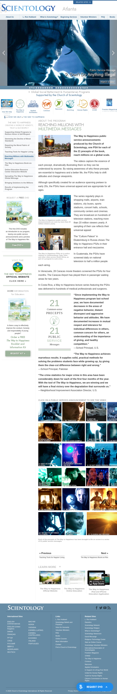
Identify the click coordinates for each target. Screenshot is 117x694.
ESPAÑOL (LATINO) (35, 630)
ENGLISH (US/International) (13, 623)
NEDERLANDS (12, 649)
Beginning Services (69, 17)
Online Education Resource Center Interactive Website (16, 171)
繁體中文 (10, 646)
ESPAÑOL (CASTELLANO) (34, 634)
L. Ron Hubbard (29, 17)
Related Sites (83, 2)
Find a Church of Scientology (66, 647)
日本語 (9, 641)
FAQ (103, 17)
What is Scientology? (49, 17)
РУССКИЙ (11, 644)
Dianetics (88, 622)
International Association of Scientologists (94, 649)
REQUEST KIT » (17, 353)
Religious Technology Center (95, 639)
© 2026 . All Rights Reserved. (29, 691)
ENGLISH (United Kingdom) (13, 628)
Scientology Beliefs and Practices (64, 623)
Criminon (46, 105)
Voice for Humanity (62, 627)
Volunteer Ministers (88, 17)
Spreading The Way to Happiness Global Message (19, 177)
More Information (62, 641)
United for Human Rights (94, 673)
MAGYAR (31, 622)
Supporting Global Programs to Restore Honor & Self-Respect (18, 133)
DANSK (10, 631)
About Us (10, 17)
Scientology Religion (92, 628)
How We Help (7, 112)
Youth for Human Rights (93, 676)
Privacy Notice (73, 691)
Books (112, 17)
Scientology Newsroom (93, 633)
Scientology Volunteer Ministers (96, 645)
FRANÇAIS (11, 634)
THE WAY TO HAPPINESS (34, 117)
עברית (10, 637)
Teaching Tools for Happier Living (19, 152)
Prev (33, 87)
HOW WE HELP (15, 117)
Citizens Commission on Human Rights (96, 679)
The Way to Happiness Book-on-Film (18, 164)
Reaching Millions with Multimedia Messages (19, 157)
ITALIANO (32, 641)
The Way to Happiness (20, 106)
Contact (58, 644)
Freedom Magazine (92, 653)
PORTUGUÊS (33, 644)
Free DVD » (17, 245)
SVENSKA (32, 627)
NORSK (31, 624)
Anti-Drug (70, 105)
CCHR (94, 105)
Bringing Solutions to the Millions (19, 183)
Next (84, 87)
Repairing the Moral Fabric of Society (17, 146)
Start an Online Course (93, 642)
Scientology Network (92, 625)
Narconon (59, 104)
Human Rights (82, 105)
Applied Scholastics (33, 106)
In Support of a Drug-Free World (96, 670)
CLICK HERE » (17, 281)
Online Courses (61, 639)
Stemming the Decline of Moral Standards (18, 140)
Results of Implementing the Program (17, 188)
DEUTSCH (11, 652)
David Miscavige (91, 636)
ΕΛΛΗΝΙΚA (32, 638)
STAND (87, 656)
